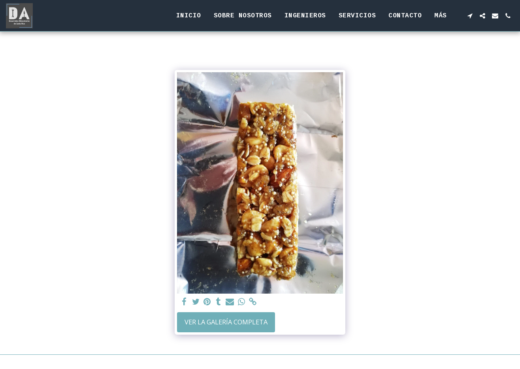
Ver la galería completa (226, 321)
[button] (470, 16)
